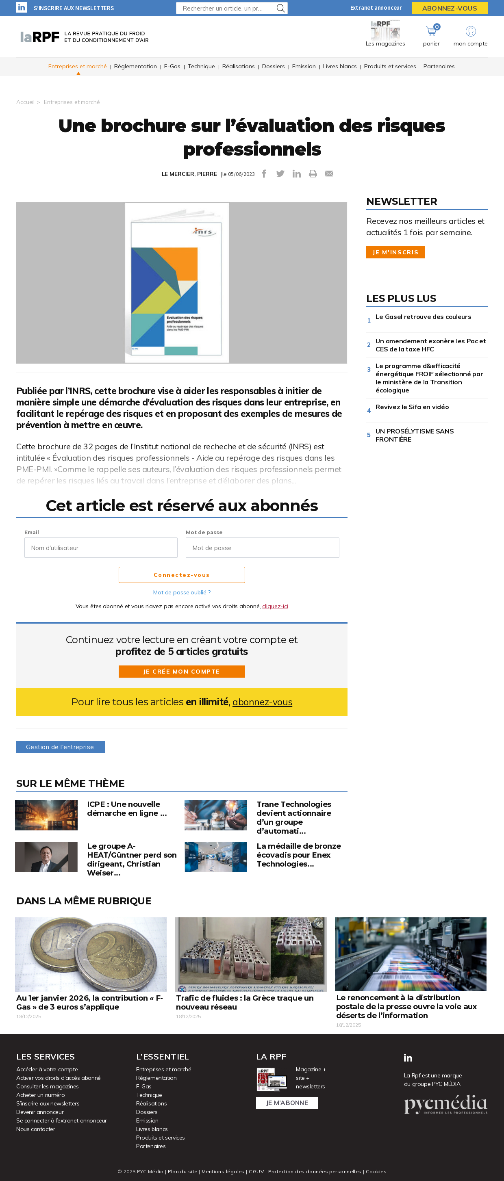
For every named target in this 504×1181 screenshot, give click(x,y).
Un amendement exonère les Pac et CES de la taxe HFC (431, 345)
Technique (201, 66)
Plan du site (180, 1171)
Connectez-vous (182, 575)
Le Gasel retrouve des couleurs (423, 316)
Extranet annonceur (376, 7)
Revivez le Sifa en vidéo (414, 407)
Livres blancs (340, 66)
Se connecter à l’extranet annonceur (61, 1120)
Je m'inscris (396, 252)
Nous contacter (35, 1128)
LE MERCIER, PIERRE (189, 174)
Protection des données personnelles (315, 1171)
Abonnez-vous (449, 8)
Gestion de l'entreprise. (62, 747)
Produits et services (390, 66)
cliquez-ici (275, 606)
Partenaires (439, 66)
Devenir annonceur (39, 1111)
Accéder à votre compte (47, 1069)
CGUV (255, 1171)
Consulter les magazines (47, 1086)
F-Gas (172, 66)
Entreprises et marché (77, 66)
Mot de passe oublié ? (181, 592)
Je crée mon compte (182, 671)
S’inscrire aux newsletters (74, 8)
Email (31, 532)
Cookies (378, 1171)
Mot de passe (204, 532)
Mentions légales (222, 1171)
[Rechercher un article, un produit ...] (232, 8)
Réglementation (135, 66)
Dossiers (273, 66)
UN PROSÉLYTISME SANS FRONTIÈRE (415, 435)
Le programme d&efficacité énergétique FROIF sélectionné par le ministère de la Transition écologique (429, 378)
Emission (304, 66)
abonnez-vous (262, 702)
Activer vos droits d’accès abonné (58, 1077)
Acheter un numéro (40, 1094)
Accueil (25, 102)
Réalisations (238, 66)
